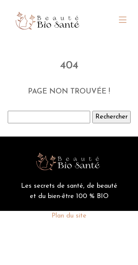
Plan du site (69, 215)
